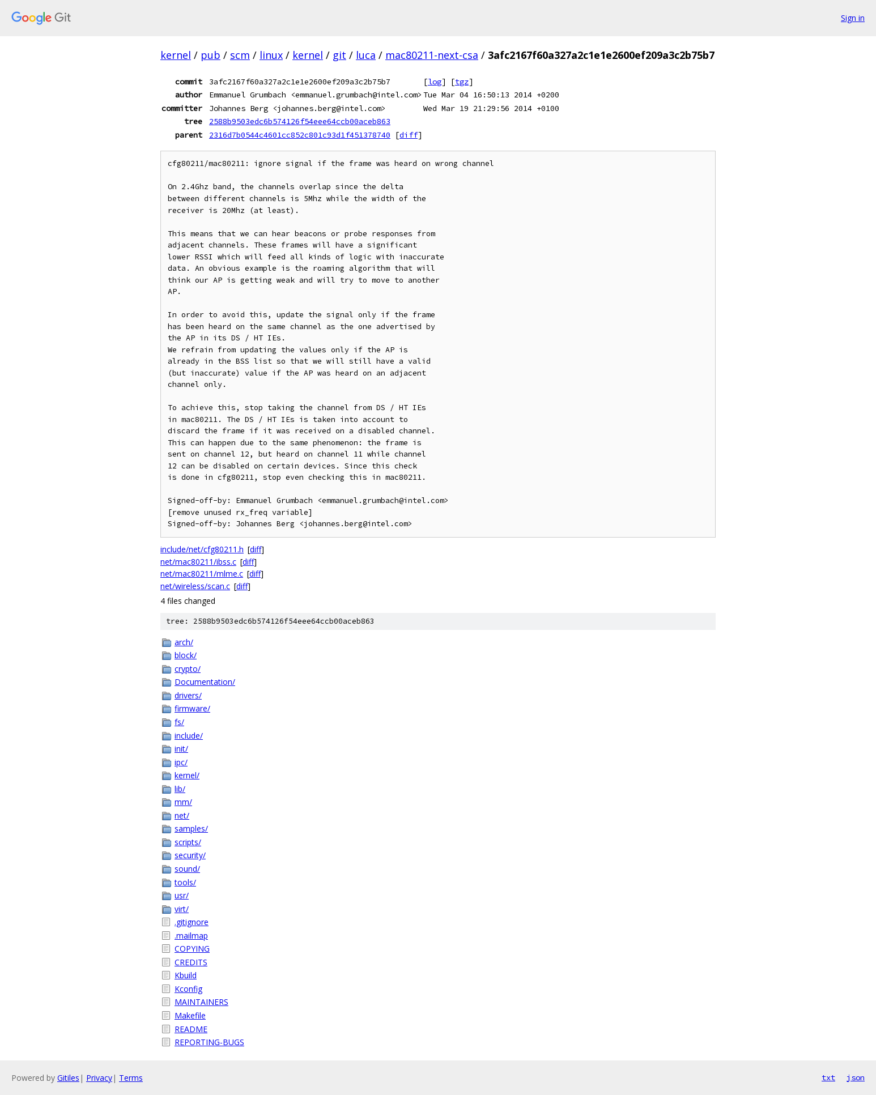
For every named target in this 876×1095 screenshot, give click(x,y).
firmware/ (192, 708)
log (434, 81)
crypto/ (188, 668)
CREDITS (191, 962)
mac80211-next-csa (431, 55)
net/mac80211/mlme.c (201, 573)
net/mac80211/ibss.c (198, 561)
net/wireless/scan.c (195, 586)
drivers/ (188, 695)
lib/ (180, 788)
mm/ (183, 801)
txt (828, 1077)
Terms (131, 1077)
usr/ (182, 895)
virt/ (182, 909)
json (856, 1077)
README (191, 1029)
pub (210, 55)
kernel (175, 55)
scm (240, 55)
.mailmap (191, 935)
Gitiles (68, 1077)
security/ (190, 855)
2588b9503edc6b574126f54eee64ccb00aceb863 (299, 121)
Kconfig (188, 988)
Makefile (190, 1015)
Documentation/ (205, 681)
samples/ (191, 828)
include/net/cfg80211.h (202, 549)
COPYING (192, 948)
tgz (462, 81)
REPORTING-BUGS (209, 1042)
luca (366, 55)
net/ (182, 815)
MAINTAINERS (201, 1001)
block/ (186, 655)
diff (408, 135)
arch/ (184, 642)
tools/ (185, 882)
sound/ (187, 868)
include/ (189, 735)
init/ (181, 748)
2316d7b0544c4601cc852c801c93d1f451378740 (299, 135)
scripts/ (188, 842)
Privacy (99, 1077)
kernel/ (187, 775)
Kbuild (186, 975)
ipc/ (181, 762)
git (339, 55)
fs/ (179, 722)
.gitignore (192, 922)
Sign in (853, 17)
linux (271, 55)
